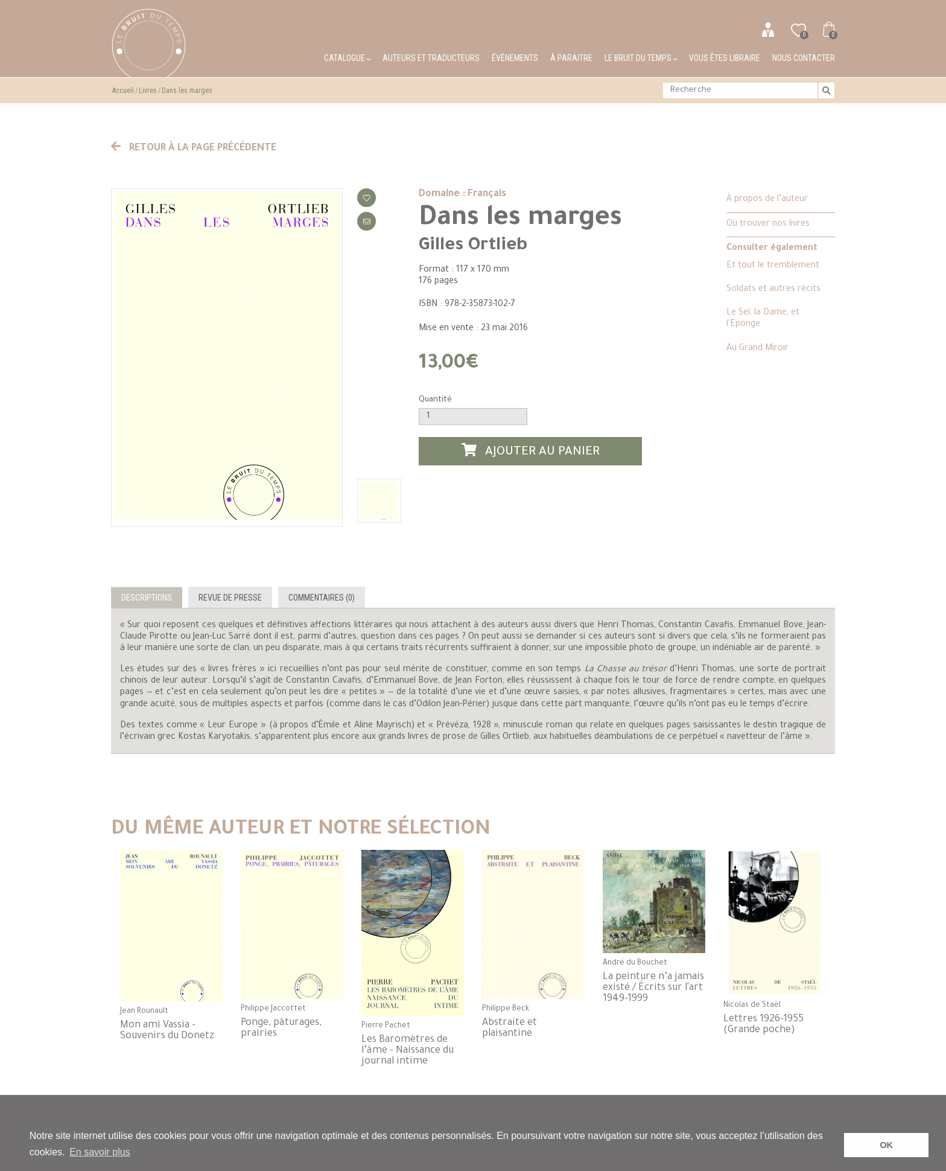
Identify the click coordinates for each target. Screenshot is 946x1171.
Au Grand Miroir (757, 349)
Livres (148, 90)
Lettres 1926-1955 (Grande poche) (763, 1025)
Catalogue (347, 58)
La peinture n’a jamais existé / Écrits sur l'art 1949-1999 (653, 988)
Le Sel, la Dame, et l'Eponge (762, 319)
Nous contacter (803, 58)
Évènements (515, 58)
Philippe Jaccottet (273, 1009)
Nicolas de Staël (752, 1005)
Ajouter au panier (531, 451)
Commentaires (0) (321, 597)
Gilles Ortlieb (473, 246)
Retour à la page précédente (193, 148)
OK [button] (886, 1145)
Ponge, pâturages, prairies (281, 1028)
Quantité (435, 399)
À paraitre (571, 58)
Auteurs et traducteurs (431, 58)
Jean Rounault (144, 1011)
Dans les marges (187, 90)
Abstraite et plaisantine (509, 1028)
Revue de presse (230, 597)
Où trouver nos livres (768, 224)
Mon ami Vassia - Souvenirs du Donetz (167, 1031)
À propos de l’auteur (767, 200)
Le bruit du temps (641, 58)
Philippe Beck (505, 1009)
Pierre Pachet (385, 1026)
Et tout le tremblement (772, 266)
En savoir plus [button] (99, 1152)
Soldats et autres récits (773, 290)
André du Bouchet (635, 963)
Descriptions (146, 597)
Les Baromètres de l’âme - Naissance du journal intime (407, 1051)
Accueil (123, 90)
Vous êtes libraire (724, 58)
